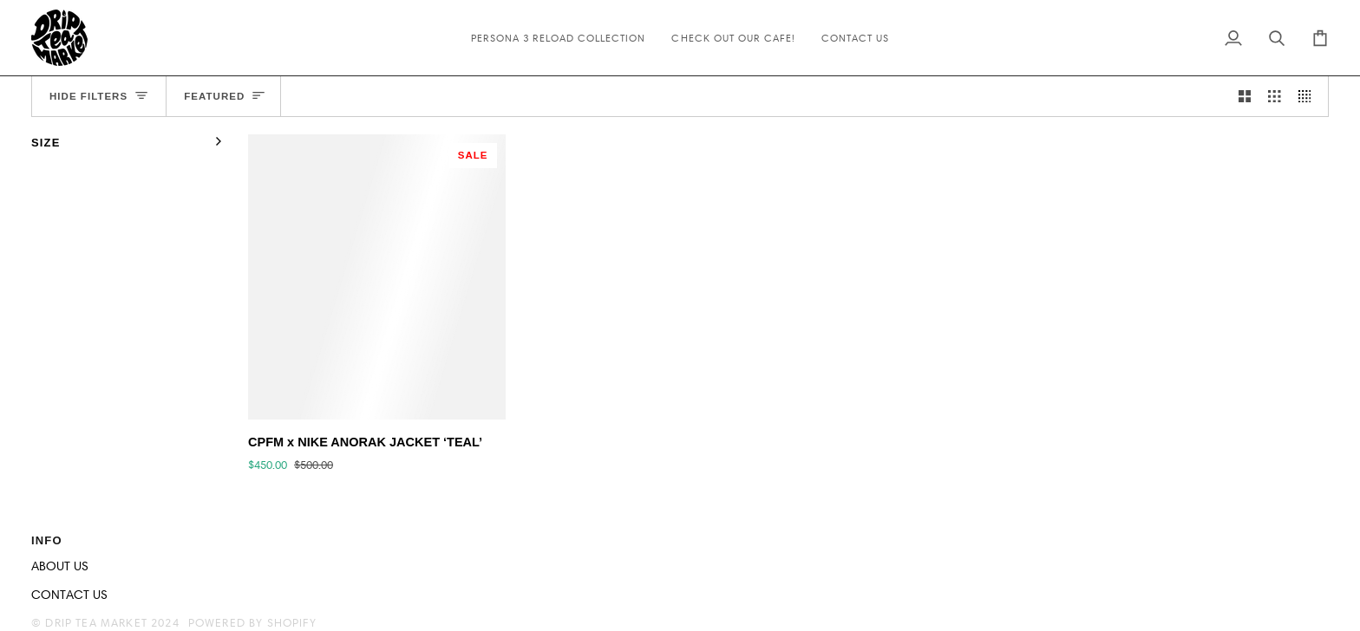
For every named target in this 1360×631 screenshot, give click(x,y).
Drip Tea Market (96, 622)
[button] (1009, 536)
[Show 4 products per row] (1309, 96)
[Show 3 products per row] (1274, 96)
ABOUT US (59, 566)
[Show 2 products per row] (1245, 96)
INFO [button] (46, 540)
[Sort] (224, 96)
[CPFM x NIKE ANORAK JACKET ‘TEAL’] (377, 277)
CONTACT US (69, 594)
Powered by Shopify (252, 622)
